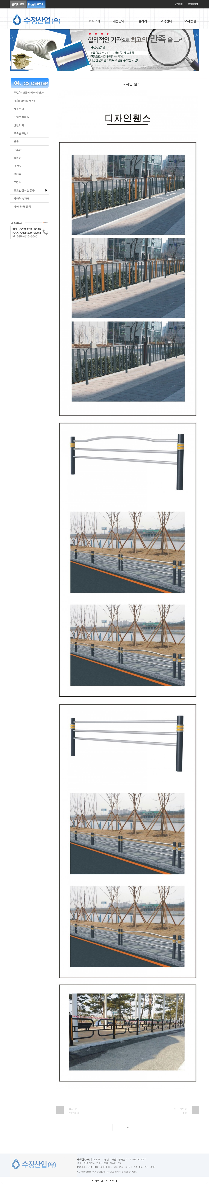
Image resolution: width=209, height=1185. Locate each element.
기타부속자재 (21, 198)
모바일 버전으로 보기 (104, 1181)
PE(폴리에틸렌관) (24, 101)
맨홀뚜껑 (18, 109)
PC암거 (17, 166)
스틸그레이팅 (21, 117)
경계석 (17, 174)
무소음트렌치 (21, 133)
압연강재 (18, 125)
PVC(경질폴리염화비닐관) (29, 93)
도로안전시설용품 (24, 190)
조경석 (17, 182)
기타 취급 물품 (22, 207)
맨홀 (16, 141)
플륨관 (17, 158)
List (128, 1127)
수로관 (17, 150)
